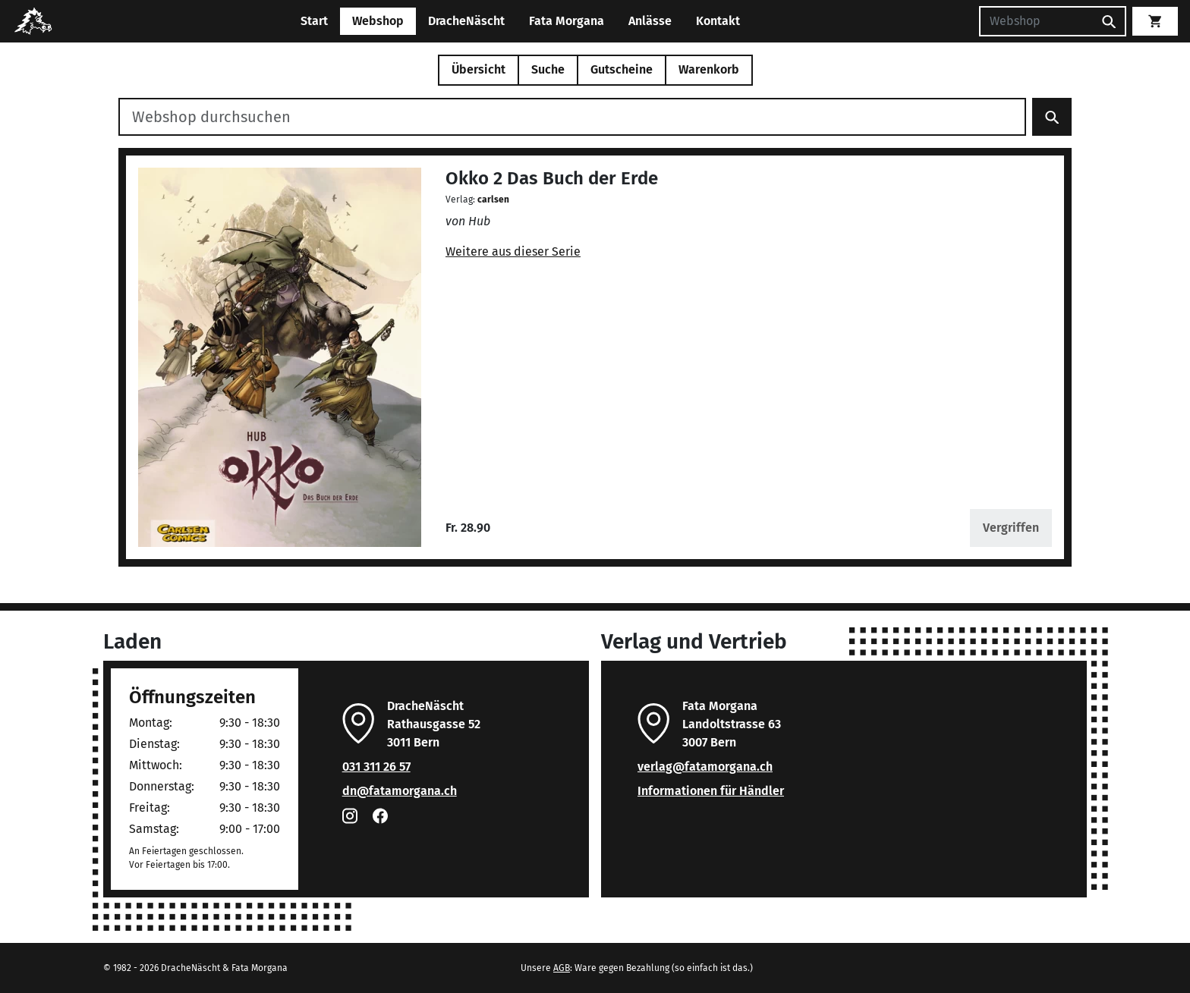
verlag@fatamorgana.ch (705, 766)
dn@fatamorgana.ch (399, 791)
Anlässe (650, 21)
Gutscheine (621, 69)
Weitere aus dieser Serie (513, 251)
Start (314, 21)
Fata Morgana (566, 21)
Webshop (378, 21)
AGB (561, 968)
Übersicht (478, 69)
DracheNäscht (466, 21)
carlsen (493, 199)
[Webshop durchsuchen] (572, 117)
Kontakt (718, 21)
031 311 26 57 (376, 766)
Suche (548, 69)
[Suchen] (1036, 21)
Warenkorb (708, 69)
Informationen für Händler (711, 791)
